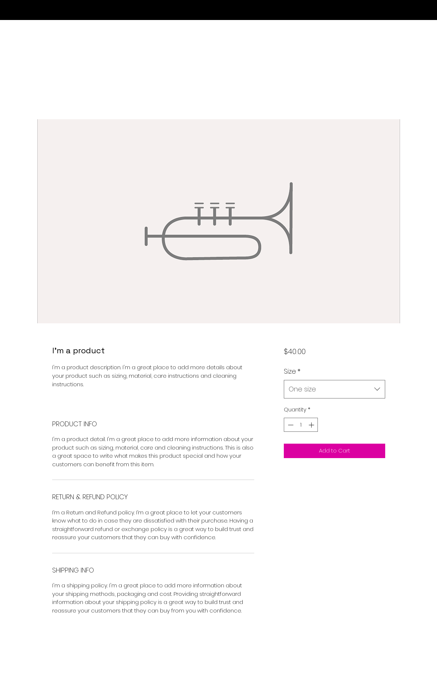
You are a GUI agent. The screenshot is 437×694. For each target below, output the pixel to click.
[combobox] (334, 389)
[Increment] (312, 425)
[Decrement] (290, 425)
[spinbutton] (301, 425)
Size (292, 371)
